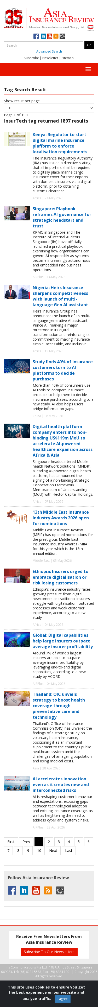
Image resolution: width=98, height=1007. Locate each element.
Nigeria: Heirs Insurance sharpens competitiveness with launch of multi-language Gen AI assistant (60, 296)
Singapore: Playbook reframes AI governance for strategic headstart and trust (62, 217)
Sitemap (68, 58)
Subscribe (31, 58)
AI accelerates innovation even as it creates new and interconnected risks (61, 784)
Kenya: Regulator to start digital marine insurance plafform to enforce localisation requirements (60, 143)
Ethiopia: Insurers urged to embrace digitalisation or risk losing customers (60, 577)
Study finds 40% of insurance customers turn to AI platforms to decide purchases (63, 370)
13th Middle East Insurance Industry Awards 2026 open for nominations (61, 517)
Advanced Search (49, 51)
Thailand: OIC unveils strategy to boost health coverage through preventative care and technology (59, 705)
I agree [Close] (62, 999)
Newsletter (50, 58)
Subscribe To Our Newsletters (49, 951)
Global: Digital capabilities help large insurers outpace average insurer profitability (63, 640)
